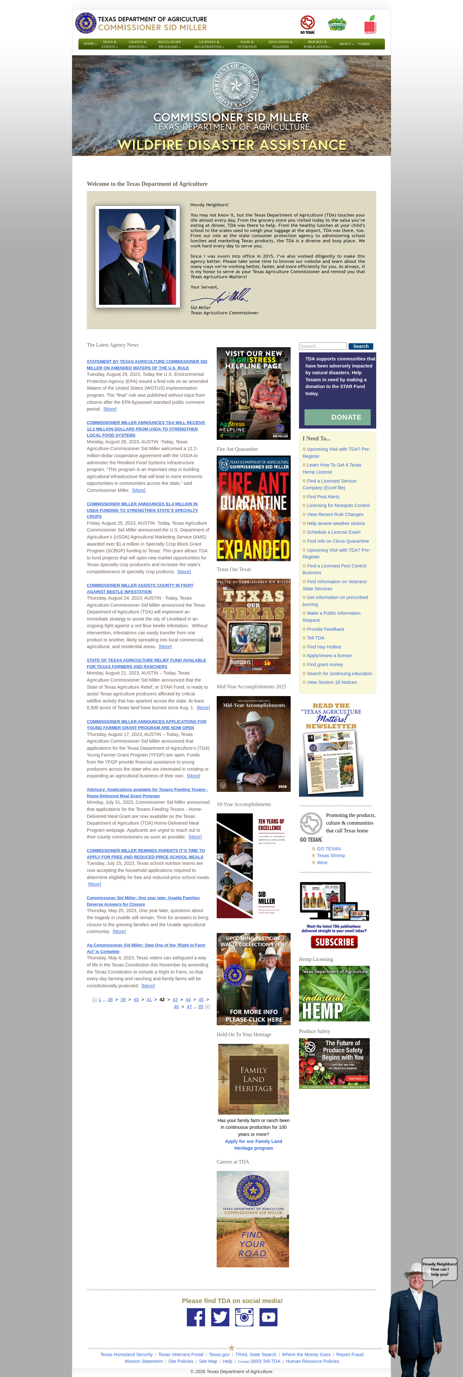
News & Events (110, 44)
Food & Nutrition (247, 44)
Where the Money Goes (306, 1354)
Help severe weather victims (336, 523)
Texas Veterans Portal (180, 1354)
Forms (364, 44)
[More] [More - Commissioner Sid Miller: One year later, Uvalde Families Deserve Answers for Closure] (119, 931)
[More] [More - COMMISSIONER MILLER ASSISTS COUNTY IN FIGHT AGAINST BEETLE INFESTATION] (165, 646)
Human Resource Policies (312, 1361)
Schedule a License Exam (333, 532)
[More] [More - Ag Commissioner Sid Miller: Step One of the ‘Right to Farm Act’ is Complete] (148, 985)
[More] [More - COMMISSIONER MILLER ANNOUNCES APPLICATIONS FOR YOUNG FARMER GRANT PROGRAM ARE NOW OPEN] (193, 775)
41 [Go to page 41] (149, 999)
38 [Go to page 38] (110, 999)
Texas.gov (219, 1354)
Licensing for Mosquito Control (338, 505)
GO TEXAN (329, 848)
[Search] (323, 346)
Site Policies (180, 1361)
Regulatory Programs (169, 44)
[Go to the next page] (207, 1006)
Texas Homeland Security (126, 1354)
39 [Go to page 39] (123, 999)
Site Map (208, 1361)
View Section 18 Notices (332, 682)
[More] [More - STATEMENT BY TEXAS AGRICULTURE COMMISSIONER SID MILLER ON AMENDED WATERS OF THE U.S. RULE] (110, 409)
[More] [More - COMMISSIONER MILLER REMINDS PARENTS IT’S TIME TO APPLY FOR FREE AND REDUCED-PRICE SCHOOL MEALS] (94, 884)
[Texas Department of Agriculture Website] (140, 22)
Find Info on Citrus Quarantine (338, 541)
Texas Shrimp (331, 855)
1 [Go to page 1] (100, 999)
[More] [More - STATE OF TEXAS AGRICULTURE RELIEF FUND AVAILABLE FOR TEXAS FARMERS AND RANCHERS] (203, 707)
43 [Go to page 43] (175, 999)
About (346, 44)
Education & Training (281, 44)
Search (361, 346)
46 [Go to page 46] (176, 1006)
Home (90, 43)
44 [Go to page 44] (188, 999)
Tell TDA (315, 637)
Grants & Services (137, 44)
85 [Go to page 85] (201, 1006)
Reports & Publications (317, 44)
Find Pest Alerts (323, 496)
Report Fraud (350, 1354)
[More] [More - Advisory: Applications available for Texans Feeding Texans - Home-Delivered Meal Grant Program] (195, 836)
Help (227, 1361)
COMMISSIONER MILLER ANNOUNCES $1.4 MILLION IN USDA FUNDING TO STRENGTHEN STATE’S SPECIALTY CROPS (142, 510)
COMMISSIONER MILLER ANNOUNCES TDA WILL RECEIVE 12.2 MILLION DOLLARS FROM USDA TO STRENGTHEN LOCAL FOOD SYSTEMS (146, 429)
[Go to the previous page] (95, 999)
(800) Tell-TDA (266, 1361)
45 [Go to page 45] (201, 999)
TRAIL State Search (255, 1354)
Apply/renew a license (329, 655)
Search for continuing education (339, 673)
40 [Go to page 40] (136, 999)
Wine (322, 862)
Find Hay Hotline (324, 646)
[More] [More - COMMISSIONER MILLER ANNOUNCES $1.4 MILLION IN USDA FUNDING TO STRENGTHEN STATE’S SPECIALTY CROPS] (184, 571)
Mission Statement (144, 1361)
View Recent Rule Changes (335, 514)
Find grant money (325, 664)
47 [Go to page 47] (189, 1006)
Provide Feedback (325, 629)
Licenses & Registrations (209, 44)
